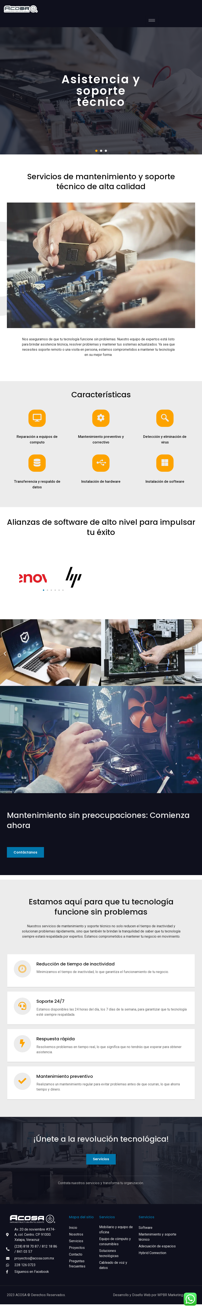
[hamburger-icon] (151, 20)
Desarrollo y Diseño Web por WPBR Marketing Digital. (154, 1302)
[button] (96, 151)
